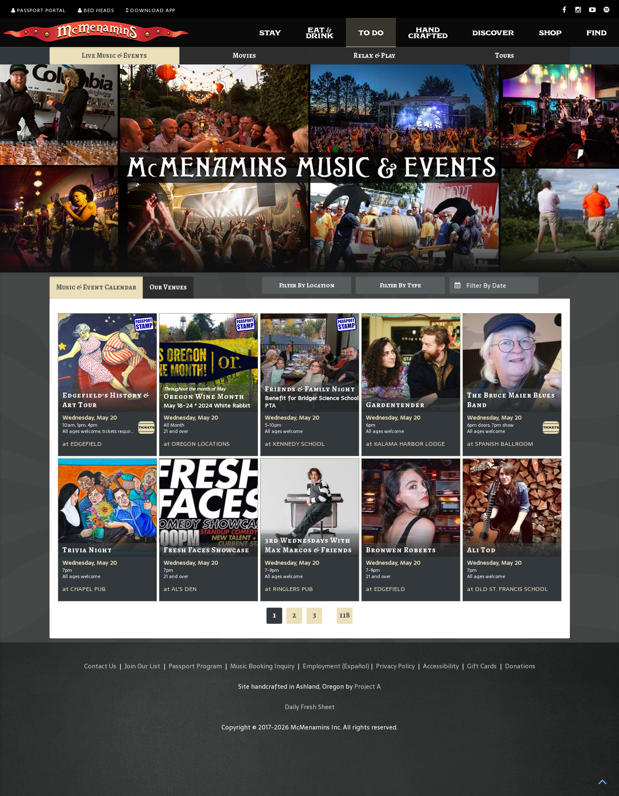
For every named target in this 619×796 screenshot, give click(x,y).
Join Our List (142, 666)
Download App (150, 10)
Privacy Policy (395, 666)
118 (344, 614)
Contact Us (100, 666)
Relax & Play (374, 55)
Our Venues (168, 287)
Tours (504, 55)
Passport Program (195, 666)
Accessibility (441, 666)
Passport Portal (38, 10)
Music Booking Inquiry (262, 666)
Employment (322, 666)
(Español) (355, 666)
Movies (244, 55)
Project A (367, 686)
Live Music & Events (114, 55)
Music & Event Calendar (96, 287)
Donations (520, 666)
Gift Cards (482, 666)
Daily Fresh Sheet (310, 707)
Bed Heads (96, 10)
